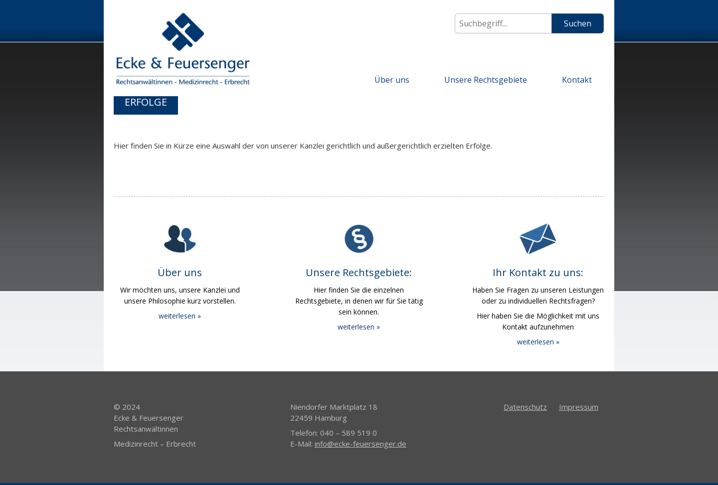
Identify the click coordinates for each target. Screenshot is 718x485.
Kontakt (577, 79)
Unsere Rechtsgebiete (485, 79)
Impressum (578, 407)
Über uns (391, 79)
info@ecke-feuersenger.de (360, 444)
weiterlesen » (180, 316)
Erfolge (146, 102)
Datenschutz (525, 407)
